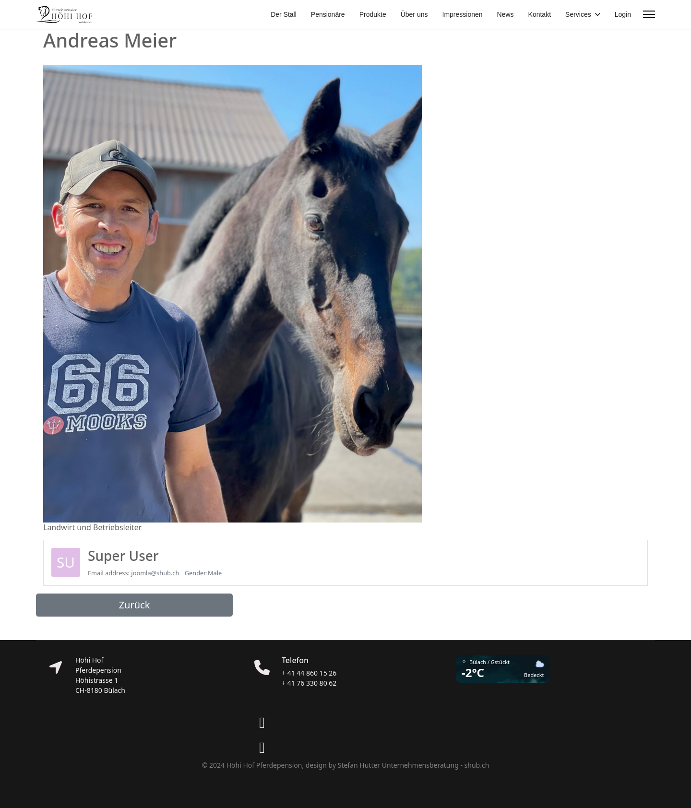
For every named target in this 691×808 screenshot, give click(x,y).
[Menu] (649, 14)
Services (578, 14)
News (505, 14)
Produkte (372, 14)
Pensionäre (328, 14)
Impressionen (462, 14)
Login (623, 14)
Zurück (134, 604)
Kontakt (539, 14)
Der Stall (284, 14)
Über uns (414, 14)
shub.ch (477, 765)
